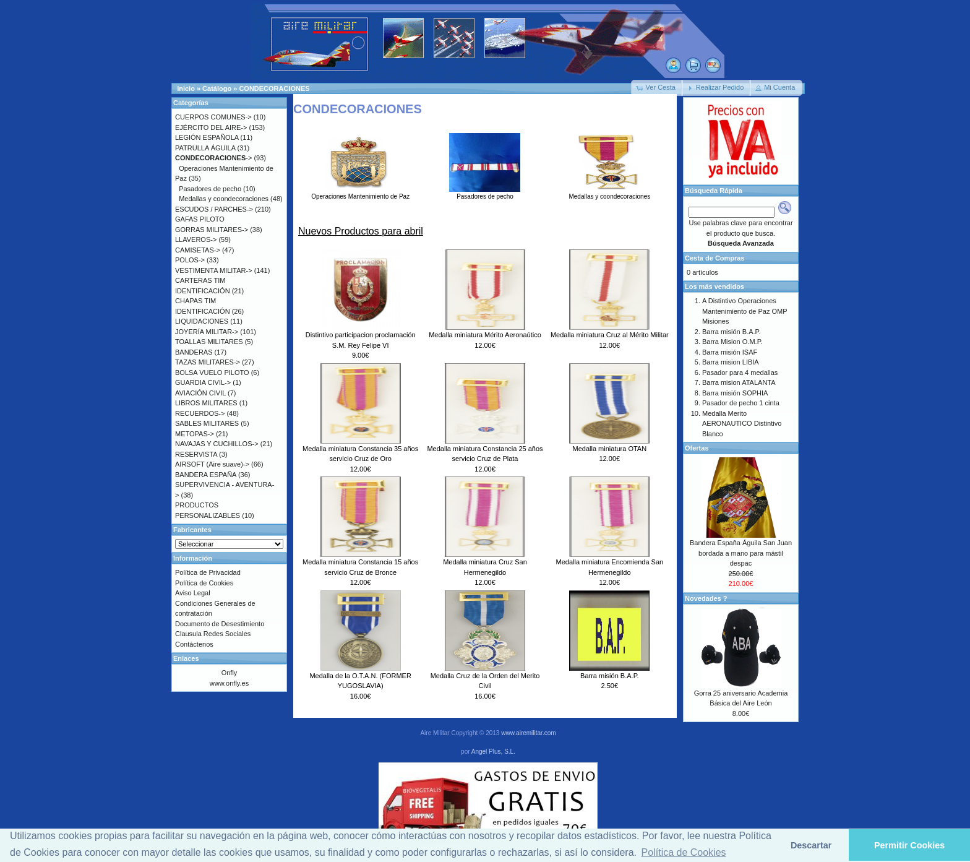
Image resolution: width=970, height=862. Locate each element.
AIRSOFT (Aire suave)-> (212, 464)
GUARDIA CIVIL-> (203, 382)
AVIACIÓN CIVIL (200, 393)
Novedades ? (706, 598)
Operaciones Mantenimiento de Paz (360, 193)
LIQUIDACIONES (201, 321)
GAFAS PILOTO (200, 219)
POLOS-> (190, 260)
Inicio (186, 88)
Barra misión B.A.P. (609, 675)
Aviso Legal (192, 593)
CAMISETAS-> (197, 250)
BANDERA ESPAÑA (205, 474)
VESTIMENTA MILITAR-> (213, 270)
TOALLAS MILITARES (209, 341)
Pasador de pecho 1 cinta (740, 403)
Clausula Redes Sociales (213, 633)
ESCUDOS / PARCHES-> (214, 209)
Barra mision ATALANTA (739, 382)
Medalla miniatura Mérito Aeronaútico (485, 334)
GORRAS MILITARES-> (211, 229)
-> (213, 158)
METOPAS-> (194, 433)
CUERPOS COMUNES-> (213, 117)
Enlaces (186, 658)
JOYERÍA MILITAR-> (206, 331)
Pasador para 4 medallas (740, 372)
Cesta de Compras (715, 258)
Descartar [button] (811, 845)
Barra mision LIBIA (730, 362)
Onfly (229, 672)
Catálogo (216, 88)
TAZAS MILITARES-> (207, 362)
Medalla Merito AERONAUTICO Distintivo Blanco (741, 423)
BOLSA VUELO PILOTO (212, 372)
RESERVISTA (196, 454)
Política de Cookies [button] (684, 852)
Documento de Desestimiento (219, 623)
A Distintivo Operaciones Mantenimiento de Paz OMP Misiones (744, 311)
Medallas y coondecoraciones (609, 193)
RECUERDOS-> (200, 413)
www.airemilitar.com (528, 733)
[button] (657, 88)
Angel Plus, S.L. (493, 751)
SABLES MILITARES (207, 423)
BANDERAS (194, 352)
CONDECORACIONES (274, 88)
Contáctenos (194, 644)
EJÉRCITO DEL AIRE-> (211, 127)
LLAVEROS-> (196, 239)
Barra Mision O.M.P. (732, 341)
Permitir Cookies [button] (909, 845)
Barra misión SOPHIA (735, 393)
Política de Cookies (204, 583)
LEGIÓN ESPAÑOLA (207, 137)
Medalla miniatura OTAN (610, 448)
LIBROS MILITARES (206, 403)
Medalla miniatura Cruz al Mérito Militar (610, 334)
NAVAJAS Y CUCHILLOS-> (217, 443)
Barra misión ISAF (729, 352)
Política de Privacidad (208, 572)
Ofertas (697, 448)
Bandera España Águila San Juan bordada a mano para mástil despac (741, 553)
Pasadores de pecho (484, 193)
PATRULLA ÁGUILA (205, 148)
